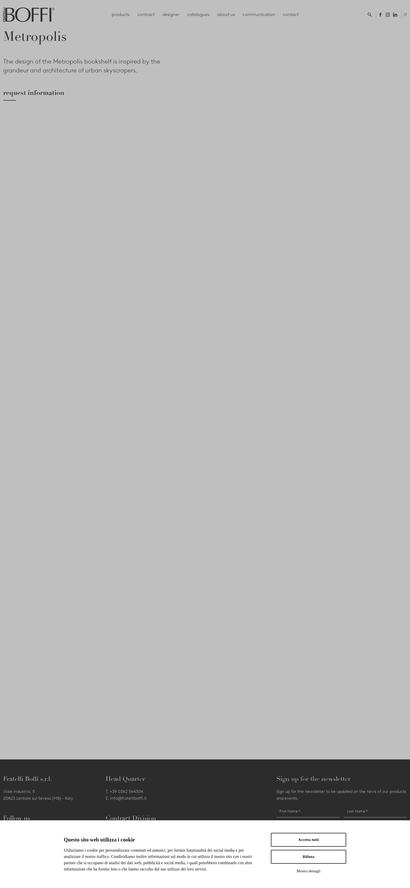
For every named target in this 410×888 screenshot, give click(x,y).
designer (170, 14)
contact (291, 14)
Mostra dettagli (308, 871)
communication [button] (259, 14)
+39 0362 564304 (126, 791)
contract (146, 14)
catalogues (198, 14)
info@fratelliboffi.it (128, 798)
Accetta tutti (308, 840)
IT (405, 14)
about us (226, 14)
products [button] (120, 14)
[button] (371, 14)
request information (33, 92)
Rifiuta (309, 857)
